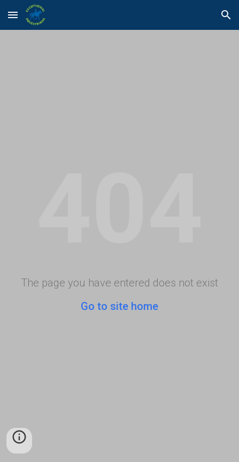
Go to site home (119, 306)
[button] (13, 14)
